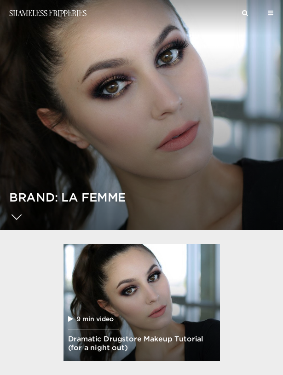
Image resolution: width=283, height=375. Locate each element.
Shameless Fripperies (47, 13)
